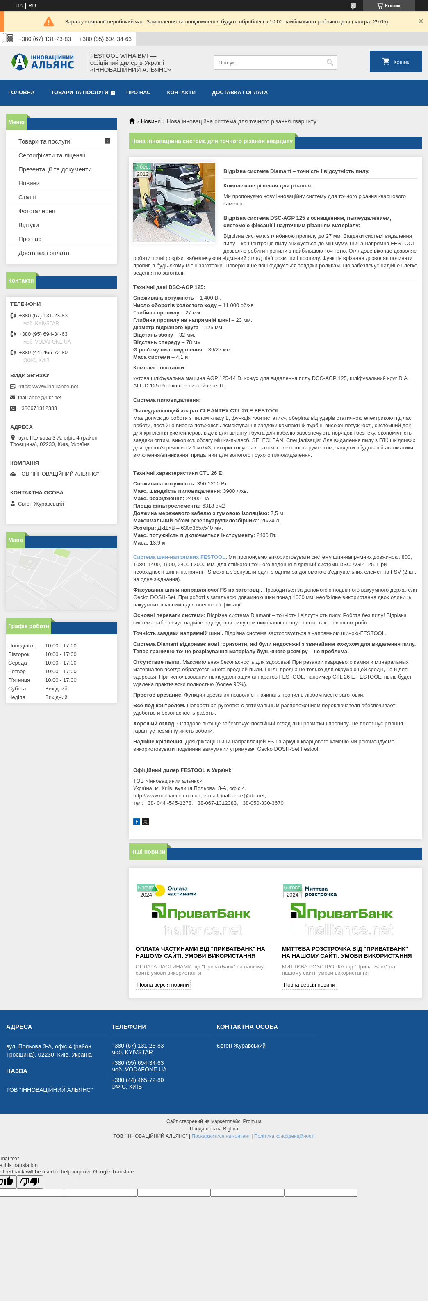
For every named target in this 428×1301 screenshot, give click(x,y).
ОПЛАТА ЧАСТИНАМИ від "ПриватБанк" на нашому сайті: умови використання (200, 952)
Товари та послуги (79, 92)
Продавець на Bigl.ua (214, 1129)
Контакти (181, 92)
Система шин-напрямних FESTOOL (179, 557)
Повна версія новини (163, 985)
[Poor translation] (30, 1182)
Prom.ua (252, 1121)
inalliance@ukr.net (39, 397)
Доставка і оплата (240, 92)
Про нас (138, 92)
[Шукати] (330, 62)
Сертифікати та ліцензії (51, 155)
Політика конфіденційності (284, 1136)
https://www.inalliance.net (48, 386)
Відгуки (28, 224)
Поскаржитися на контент (221, 1136)
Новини (151, 121)
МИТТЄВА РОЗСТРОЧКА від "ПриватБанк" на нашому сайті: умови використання (347, 952)
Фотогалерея (36, 210)
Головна (21, 92)
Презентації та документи (54, 169)
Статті (27, 197)
